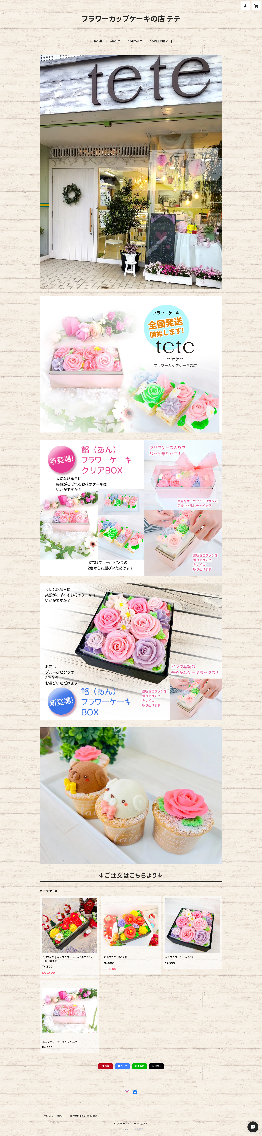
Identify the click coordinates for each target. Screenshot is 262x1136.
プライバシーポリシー (53, 1116)
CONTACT (135, 41)
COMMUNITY (159, 41)
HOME (98, 41)
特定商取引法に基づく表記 (84, 1116)
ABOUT (115, 41)
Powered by (131, 1129)
